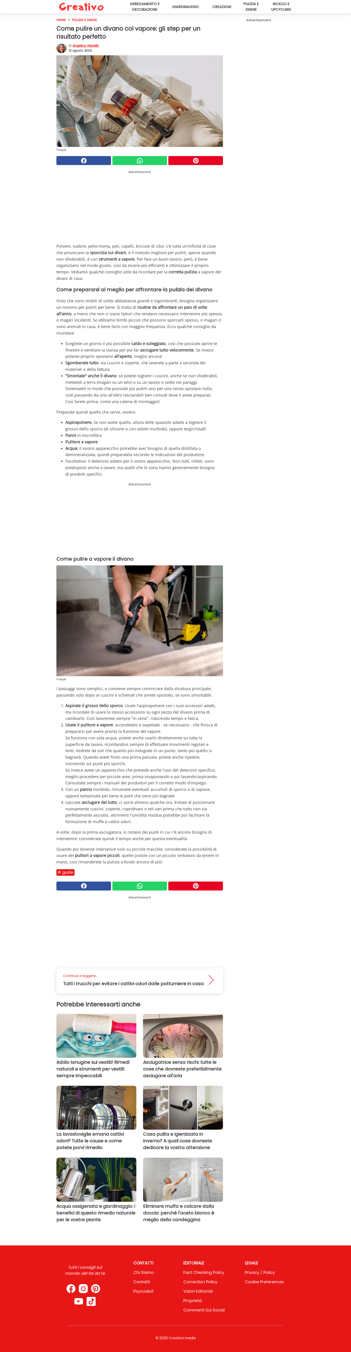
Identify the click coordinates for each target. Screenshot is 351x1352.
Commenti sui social (204, 1310)
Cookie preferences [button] (264, 1282)
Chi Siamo (143, 1272)
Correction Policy (200, 1282)
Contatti (141, 1282)
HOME (61, 20)
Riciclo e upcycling (281, 6)
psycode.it (143, 1291)
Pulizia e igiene (251, 6)
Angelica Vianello (86, 45)
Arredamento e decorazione (145, 6)
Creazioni (221, 6)
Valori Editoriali (198, 1291)
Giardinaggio (185, 6)
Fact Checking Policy (203, 1272)
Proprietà (192, 1300)
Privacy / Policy (260, 1272)
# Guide (65, 872)
